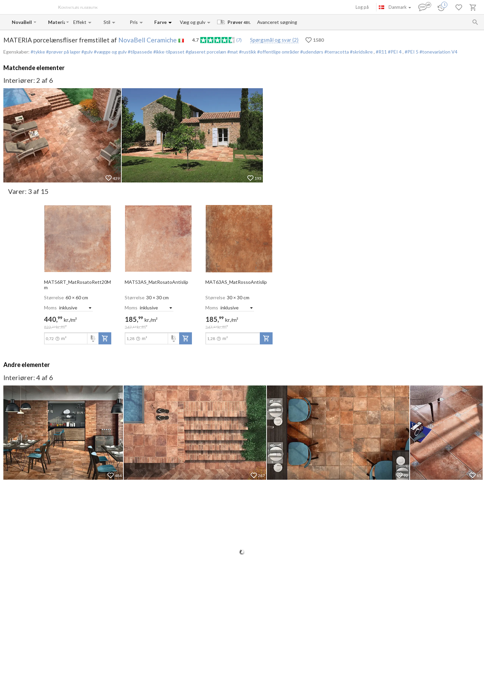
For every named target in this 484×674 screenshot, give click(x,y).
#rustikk (247, 52)
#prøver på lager (62, 52)
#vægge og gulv (110, 52)
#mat (232, 52)
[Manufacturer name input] (22, 22)
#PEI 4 (395, 52)
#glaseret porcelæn (205, 52)
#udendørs (311, 52)
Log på (362, 7)
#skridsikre (361, 52)
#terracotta (336, 52)
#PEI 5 (412, 52)
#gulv (86, 52)
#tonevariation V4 (438, 52)
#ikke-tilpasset (168, 52)
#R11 (382, 52)
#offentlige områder (277, 52)
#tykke (38, 52)
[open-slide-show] (77, 238)
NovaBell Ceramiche (147, 40)
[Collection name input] (56, 22)
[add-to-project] (104, 338)
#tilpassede (139, 52)
